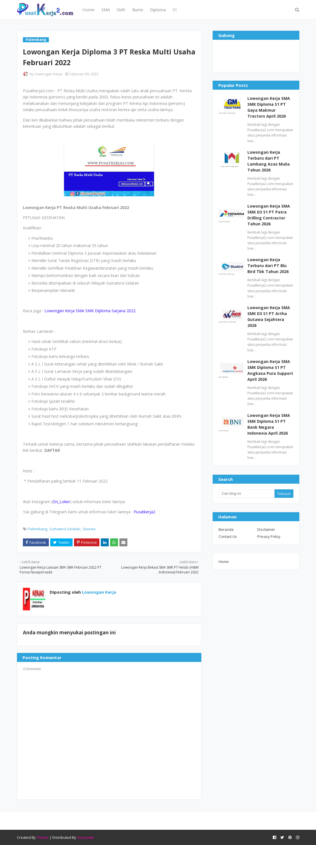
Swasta (89, 528)
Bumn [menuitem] (137, 9)
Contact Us (228, 536)
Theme (43, 837)
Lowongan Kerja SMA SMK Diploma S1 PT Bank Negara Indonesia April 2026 (268, 424)
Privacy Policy (268, 536)
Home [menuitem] (88, 9)
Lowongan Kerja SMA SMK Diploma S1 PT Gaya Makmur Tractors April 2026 (268, 107)
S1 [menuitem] (175, 9)
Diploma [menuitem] (158, 9)
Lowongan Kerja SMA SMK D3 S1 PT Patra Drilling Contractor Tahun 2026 (268, 214)
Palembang (37, 528)
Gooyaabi (85, 837)
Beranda (226, 529)
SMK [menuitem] (121, 9)
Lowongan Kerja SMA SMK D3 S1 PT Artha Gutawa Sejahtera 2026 (268, 316)
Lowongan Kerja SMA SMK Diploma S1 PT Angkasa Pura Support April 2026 (270, 370)
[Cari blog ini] (246, 493)
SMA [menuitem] (105, 9)
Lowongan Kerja (48, 73)
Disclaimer (266, 529)
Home (224, 561)
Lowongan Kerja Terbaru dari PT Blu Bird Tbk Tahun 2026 (268, 265)
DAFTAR (52, 450)
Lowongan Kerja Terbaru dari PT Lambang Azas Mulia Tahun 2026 (268, 161)
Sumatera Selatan (64, 528)
